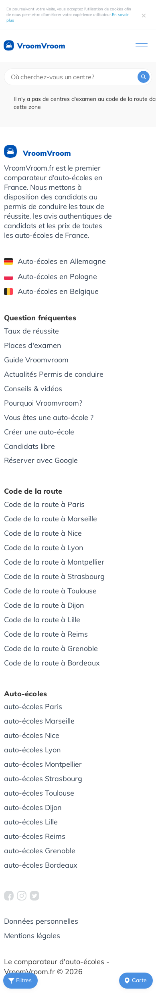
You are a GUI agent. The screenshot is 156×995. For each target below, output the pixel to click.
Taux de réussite (31, 331)
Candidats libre (29, 446)
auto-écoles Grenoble (39, 850)
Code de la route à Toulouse (50, 590)
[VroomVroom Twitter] (34, 896)
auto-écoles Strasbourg (43, 778)
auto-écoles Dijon (33, 807)
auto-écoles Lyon (32, 749)
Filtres (19, 980)
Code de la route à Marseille (50, 518)
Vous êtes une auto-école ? (48, 417)
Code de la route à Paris (44, 504)
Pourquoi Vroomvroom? (43, 403)
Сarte (134, 980)
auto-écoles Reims (34, 836)
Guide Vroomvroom (36, 359)
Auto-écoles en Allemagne (55, 261)
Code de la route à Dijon (44, 605)
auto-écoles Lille (31, 821)
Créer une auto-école (39, 431)
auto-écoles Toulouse (39, 793)
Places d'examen (32, 345)
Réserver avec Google (41, 460)
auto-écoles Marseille (39, 721)
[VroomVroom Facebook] (9, 896)
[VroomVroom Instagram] (21, 896)
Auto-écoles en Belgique (51, 291)
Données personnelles (41, 921)
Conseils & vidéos (33, 388)
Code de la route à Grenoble (51, 648)
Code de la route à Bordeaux (52, 662)
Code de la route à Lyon (43, 547)
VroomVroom (33, 46)
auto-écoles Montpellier (43, 764)
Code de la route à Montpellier (54, 562)
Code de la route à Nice (43, 533)
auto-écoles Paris (33, 706)
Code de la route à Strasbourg (54, 576)
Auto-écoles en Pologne (50, 276)
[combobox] (78, 76)
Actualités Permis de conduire (53, 374)
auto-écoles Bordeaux (40, 865)
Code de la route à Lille (42, 619)
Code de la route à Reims (46, 634)
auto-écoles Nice (31, 735)
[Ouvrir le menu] (141, 46)
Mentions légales (32, 935)
